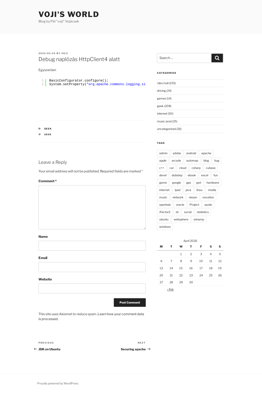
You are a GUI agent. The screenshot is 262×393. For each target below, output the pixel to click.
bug (216, 160)
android (191, 153)
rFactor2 (164, 212)
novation (208, 197)
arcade (176, 160)
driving (161, 90)
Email (42, 258)
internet (162, 113)
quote (208, 204)
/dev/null (162, 83)
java (48, 134)
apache (206, 153)
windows (165, 226)
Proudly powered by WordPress (57, 383)
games (161, 98)
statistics (203, 212)
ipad (177, 190)
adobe (177, 153)
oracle (180, 204)
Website (45, 279)
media (212, 190)
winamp (199, 219)
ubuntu (163, 219)
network (178, 197)
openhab (165, 204)
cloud (182, 168)
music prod (164, 121)
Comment (47, 181)
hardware (213, 182)
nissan (193, 197)
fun (215, 175)
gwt (198, 182)
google (176, 182)
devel (162, 175)
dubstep (177, 175)
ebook (192, 175)
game (163, 182)
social (188, 212)
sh (177, 212)
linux (199, 190)
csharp (196, 168)
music (163, 197)
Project (194, 204)
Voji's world (68, 14)
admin (163, 153)
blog (206, 160)
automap (192, 160)
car (171, 168)
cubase (211, 168)
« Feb (170, 289)
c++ (161, 168)
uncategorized (166, 129)
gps (188, 182)
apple (162, 160)
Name (43, 237)
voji (64, 53)
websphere (181, 219)
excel (204, 175)
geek (48, 128)
